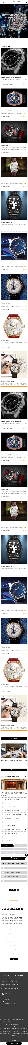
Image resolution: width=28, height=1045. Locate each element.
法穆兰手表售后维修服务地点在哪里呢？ (12, 776)
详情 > (9, 795)
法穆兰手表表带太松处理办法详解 (11, 833)
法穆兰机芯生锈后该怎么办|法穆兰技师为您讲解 (9, 454)
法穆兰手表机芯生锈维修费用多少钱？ (8, 381)
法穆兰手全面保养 (20, 852)
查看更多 (14, 959)
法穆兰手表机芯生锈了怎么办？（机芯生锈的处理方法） (11, 77)
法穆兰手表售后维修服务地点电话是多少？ (13, 799)
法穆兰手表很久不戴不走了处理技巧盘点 (12, 829)
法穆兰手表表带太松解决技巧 (7, 933)
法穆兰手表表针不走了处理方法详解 (8, 937)
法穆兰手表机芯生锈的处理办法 (6, 222)
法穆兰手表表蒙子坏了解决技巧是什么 (9, 929)
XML (14, 1026)
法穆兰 (4, 84)
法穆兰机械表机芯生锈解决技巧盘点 (8, 945)
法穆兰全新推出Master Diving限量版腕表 (12, 818)
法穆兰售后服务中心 (16, 1)
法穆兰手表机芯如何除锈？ (5, 303)
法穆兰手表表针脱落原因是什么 (8, 953)
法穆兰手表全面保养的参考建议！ (11, 825)
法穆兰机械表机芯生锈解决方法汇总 (8, 941)
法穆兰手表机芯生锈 (9, 84)
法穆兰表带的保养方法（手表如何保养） (12, 806)
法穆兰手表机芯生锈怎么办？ (6, 340)
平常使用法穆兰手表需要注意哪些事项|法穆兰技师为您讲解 (16, 814)
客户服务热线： (14, 1022)
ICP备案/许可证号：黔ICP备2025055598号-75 (14, 1024)
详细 (25, 113)
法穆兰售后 (7, 845)
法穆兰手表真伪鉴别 (7, 852)
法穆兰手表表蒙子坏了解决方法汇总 (8, 914)
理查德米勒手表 (21, 845)
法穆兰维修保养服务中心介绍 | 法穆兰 (12, 810)
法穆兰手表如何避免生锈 (5, 145)
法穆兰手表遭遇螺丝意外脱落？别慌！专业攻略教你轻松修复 (16, 840)
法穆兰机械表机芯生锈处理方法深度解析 (9, 949)
